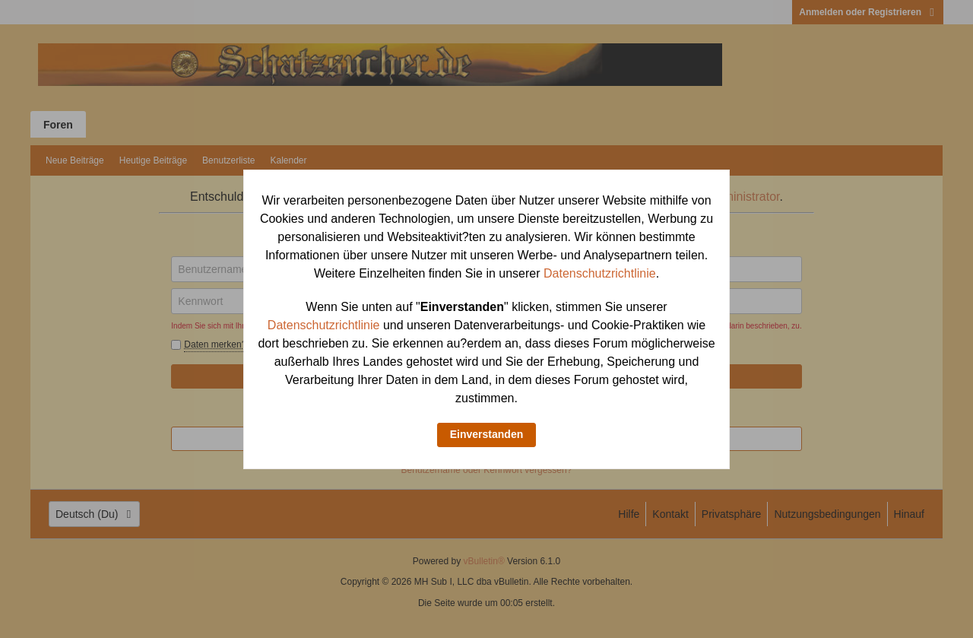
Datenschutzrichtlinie (600, 273)
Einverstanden (486, 434)
